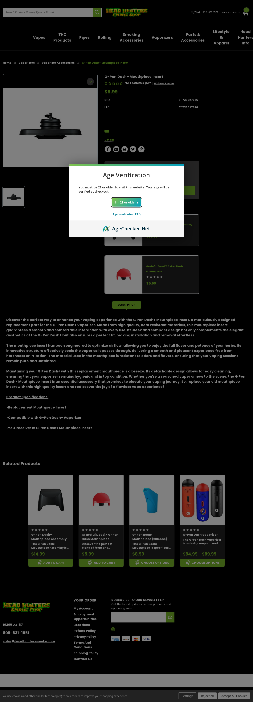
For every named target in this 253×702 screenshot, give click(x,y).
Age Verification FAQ (126, 214)
